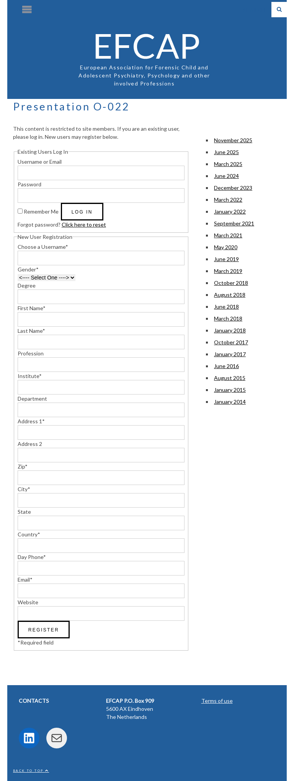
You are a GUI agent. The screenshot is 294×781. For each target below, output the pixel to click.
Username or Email (40, 161)
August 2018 (229, 294)
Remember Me (41, 211)
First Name (32, 308)
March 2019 (228, 271)
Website (28, 602)
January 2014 (230, 401)
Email (25, 579)
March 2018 (228, 318)
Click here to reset (84, 224)
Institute (30, 376)
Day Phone (32, 557)
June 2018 (226, 306)
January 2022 (230, 211)
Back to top (31, 771)
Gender (28, 269)
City (24, 489)
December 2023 (233, 187)
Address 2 (30, 444)
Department (32, 398)
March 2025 (228, 164)
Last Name (31, 330)
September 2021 (234, 223)
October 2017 (231, 342)
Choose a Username (43, 246)
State (24, 511)
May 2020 (225, 247)
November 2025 (233, 140)
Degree (27, 285)
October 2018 (231, 283)
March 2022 (228, 199)
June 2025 (226, 152)
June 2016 (226, 366)
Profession (31, 353)
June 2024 (226, 176)
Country (29, 534)
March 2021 (228, 235)
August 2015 (229, 378)
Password (29, 184)
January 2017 (230, 354)
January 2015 (230, 389)
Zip (23, 466)
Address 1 (31, 421)
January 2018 (230, 330)
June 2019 (226, 259)
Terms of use (217, 700)
